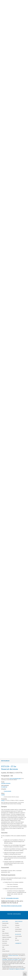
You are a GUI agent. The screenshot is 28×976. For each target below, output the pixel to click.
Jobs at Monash (5, 933)
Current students (5, 945)
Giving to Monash (5, 951)
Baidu (24, 917)
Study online (4, 941)
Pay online (4, 925)
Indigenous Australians (6, 937)
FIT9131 (3, 800)
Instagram (3, 917)
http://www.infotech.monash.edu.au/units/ (11, 905)
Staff (3, 947)
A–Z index (17, 927)
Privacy (20, 959)
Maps (3, 931)
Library (3, 929)
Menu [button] (26, 760)
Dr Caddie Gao (4, 786)
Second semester (7, 791)
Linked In (6, 917)
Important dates (5, 923)
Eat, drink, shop (5, 927)
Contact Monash (18, 929)
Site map (17, 940)
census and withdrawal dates (15, 778)
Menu (2, 2)
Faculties (17, 923)
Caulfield (3, 794)
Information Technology (5, 783)
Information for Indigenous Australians (16, 969)
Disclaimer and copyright (13, 959)
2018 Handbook (5, 760)
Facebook (12, 917)
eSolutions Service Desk (13, 955)
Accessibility (4, 959)
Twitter (10, 917)
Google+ (15, 917)
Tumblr (18, 917)
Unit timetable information (12, 898)
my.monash (4, 943)
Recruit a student (5, 935)
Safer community (5, 939)
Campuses (17, 925)
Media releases (18, 931)
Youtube (21, 917)
